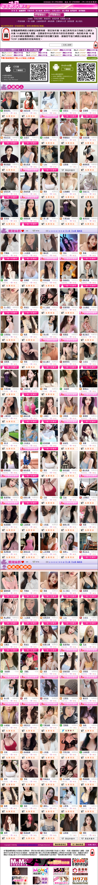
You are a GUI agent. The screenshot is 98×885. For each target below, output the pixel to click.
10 (63, 231)
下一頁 (67, 231)
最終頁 (79, 231)
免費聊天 (75, 164)
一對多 (75, 389)
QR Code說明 (92, 58)
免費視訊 (15, 111)
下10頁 (73, 231)
